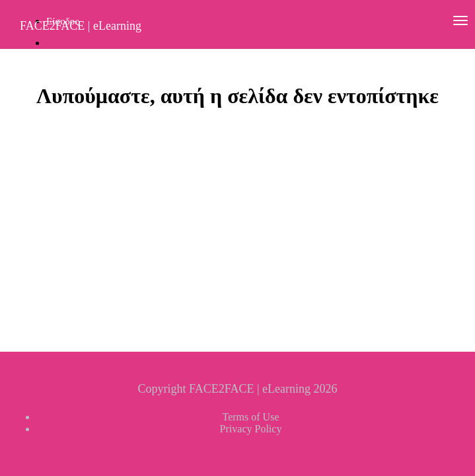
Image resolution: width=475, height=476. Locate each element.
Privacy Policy (251, 428)
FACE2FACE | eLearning (80, 25)
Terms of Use (251, 416)
